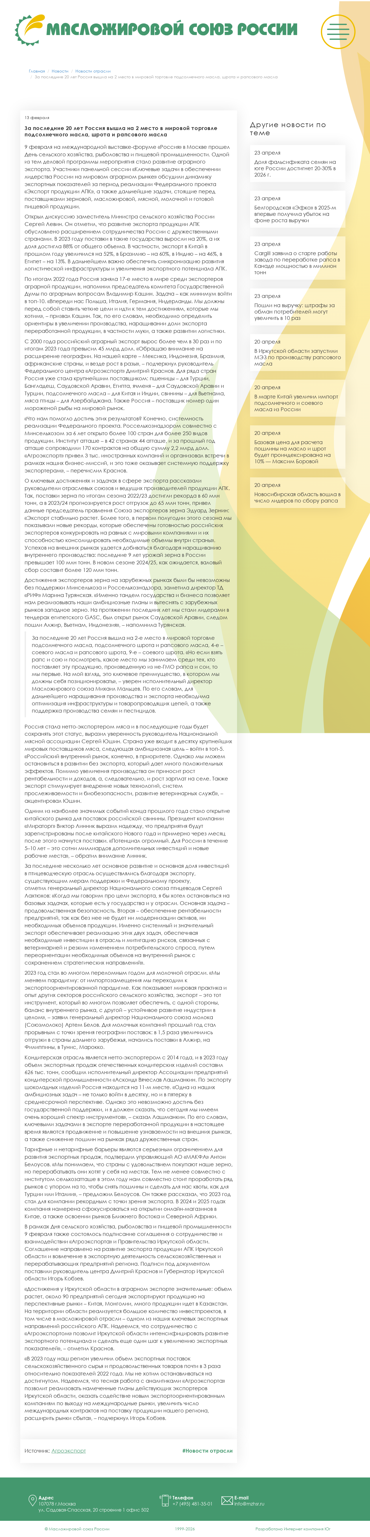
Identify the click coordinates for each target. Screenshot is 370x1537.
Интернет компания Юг (307, 1528)
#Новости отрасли (207, 1450)
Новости (60, 70)
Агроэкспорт (68, 1450)
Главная (37, 70)
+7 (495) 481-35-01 (193, 1504)
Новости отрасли (93, 70)
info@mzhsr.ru (249, 1504)
